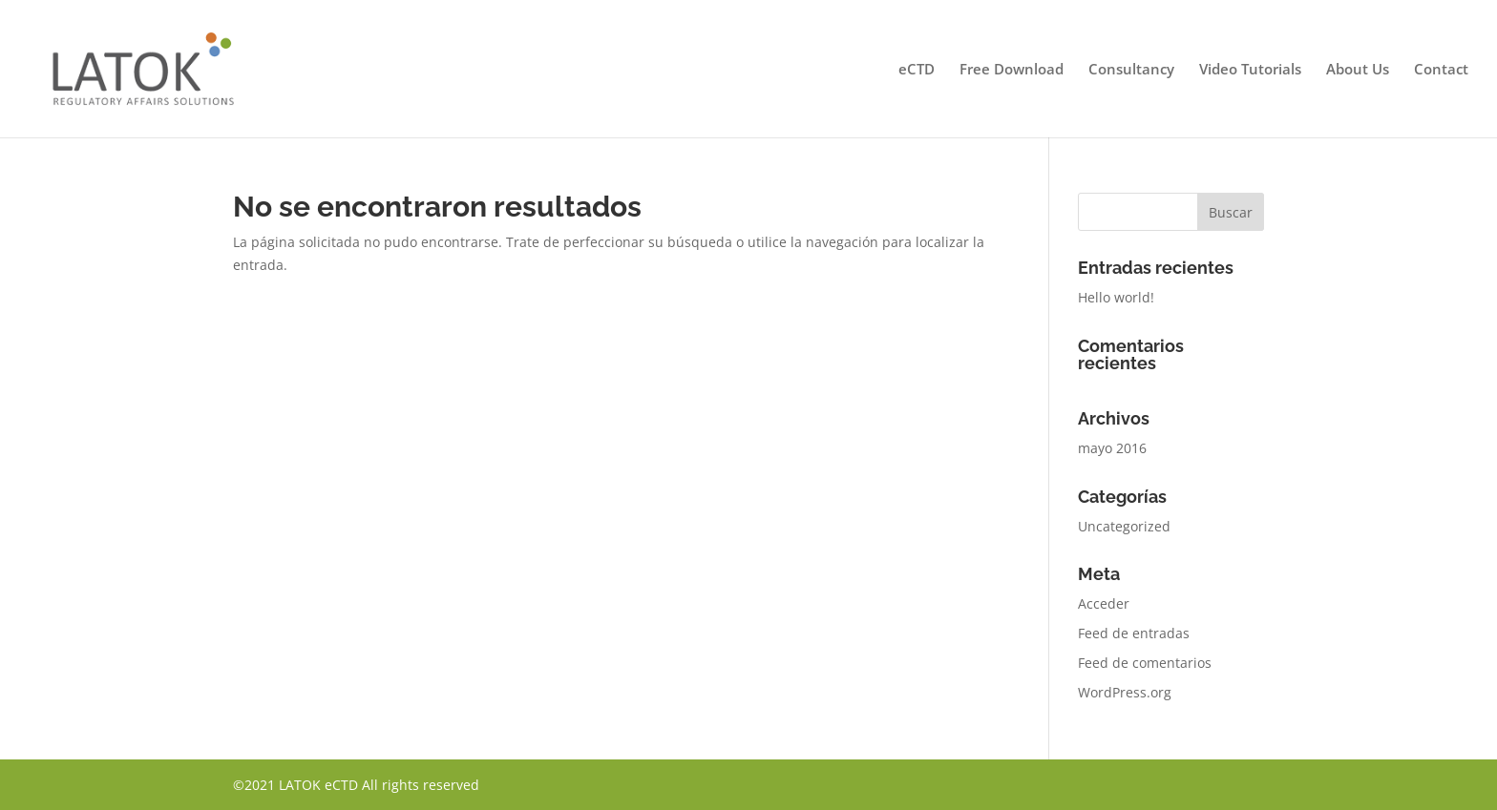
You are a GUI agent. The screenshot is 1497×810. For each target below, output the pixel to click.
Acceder (1103, 603)
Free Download (1011, 70)
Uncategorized (1124, 526)
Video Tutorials (1250, 70)
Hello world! (1116, 297)
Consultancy (1131, 70)
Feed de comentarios (1145, 663)
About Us (1357, 70)
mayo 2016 (1112, 448)
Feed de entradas (1134, 633)
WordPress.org (1124, 692)
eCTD (916, 70)
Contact (1441, 70)
